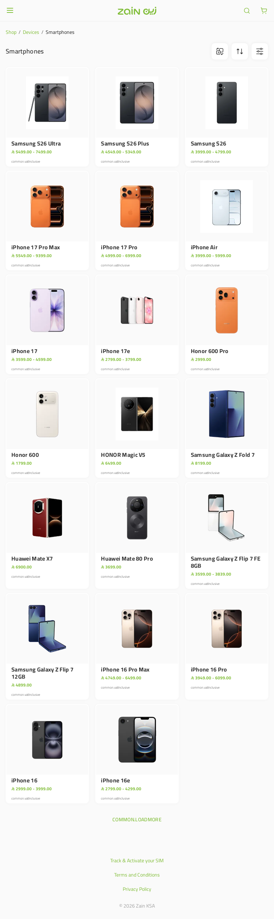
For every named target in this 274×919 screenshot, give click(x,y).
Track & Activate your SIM (137, 860)
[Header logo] (137, 10)
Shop (11, 32)
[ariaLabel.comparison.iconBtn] (219, 51)
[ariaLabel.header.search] (247, 10)
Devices (31, 32)
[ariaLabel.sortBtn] (239, 51)
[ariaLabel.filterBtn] (259, 51)
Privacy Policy (137, 889)
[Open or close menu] (10, 10)
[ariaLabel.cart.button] (264, 10)
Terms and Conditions (137, 874)
